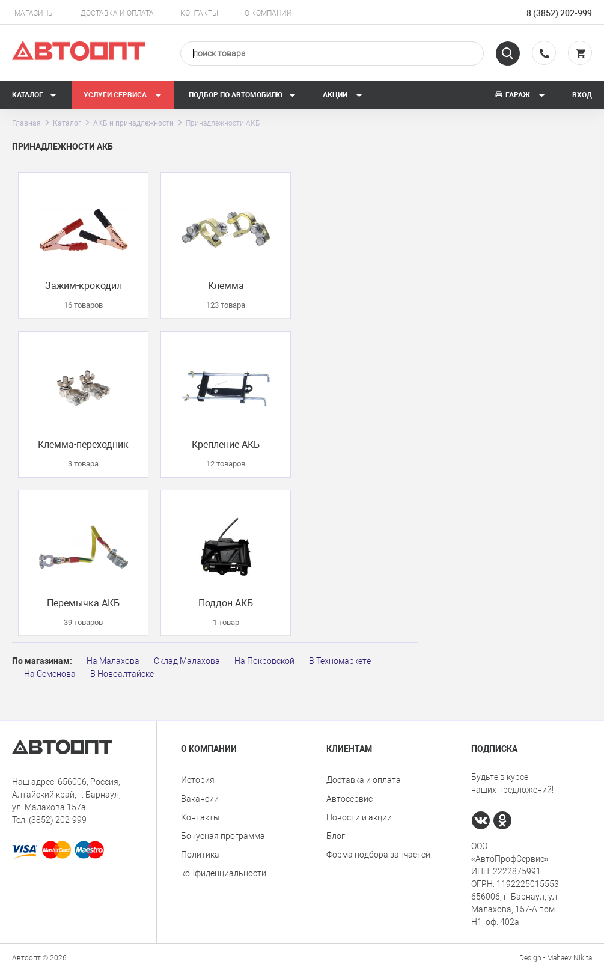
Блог (335, 836)
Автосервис (349, 799)
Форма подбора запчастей (378, 854)
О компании (268, 13)
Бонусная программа (223, 836)
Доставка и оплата (117, 13)
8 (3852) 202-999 (559, 13)
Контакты (199, 13)
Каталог (34, 95)
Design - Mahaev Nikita (555, 958)
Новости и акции (359, 817)
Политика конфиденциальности (223, 864)
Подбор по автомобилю (242, 95)
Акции (343, 95)
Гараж (520, 95)
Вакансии (200, 799)
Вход (582, 95)
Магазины (34, 13)
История (198, 780)
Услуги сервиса (123, 95)
